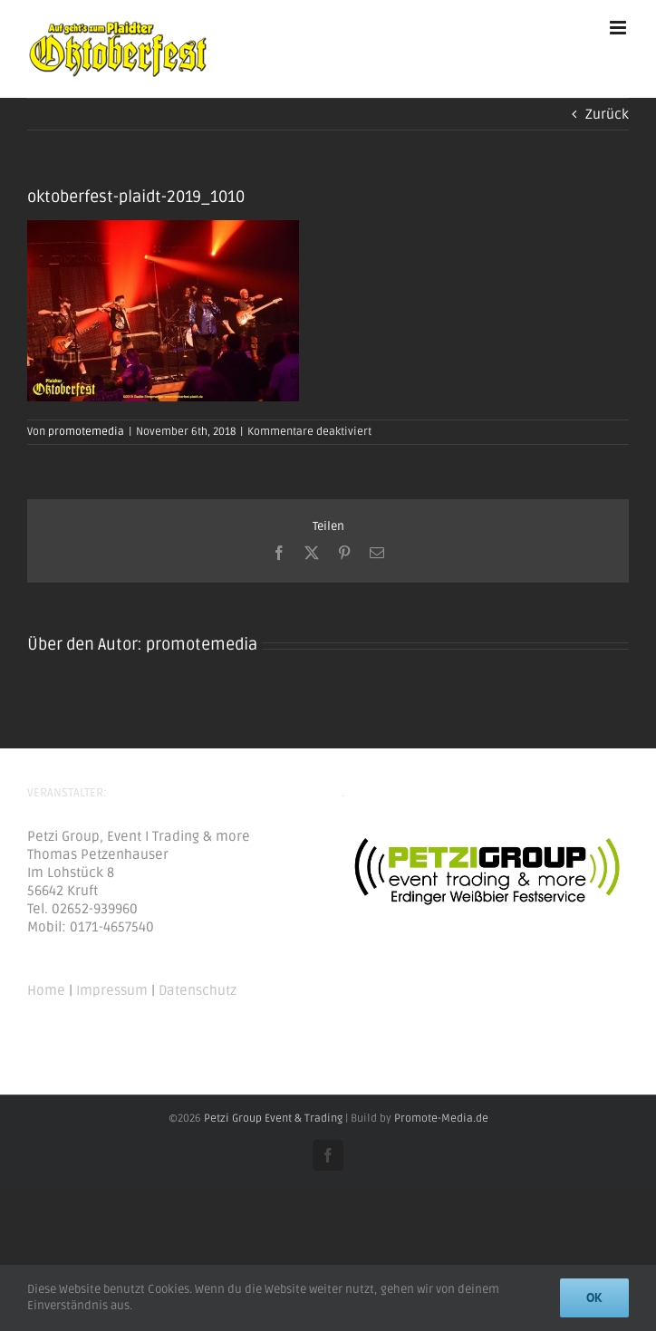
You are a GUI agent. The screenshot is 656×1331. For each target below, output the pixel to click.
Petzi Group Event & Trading (273, 1118)
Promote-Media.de (441, 1118)
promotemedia (86, 432)
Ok (594, 1297)
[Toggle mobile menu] (619, 27)
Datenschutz (197, 990)
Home (46, 990)
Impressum (112, 990)
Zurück (607, 114)
